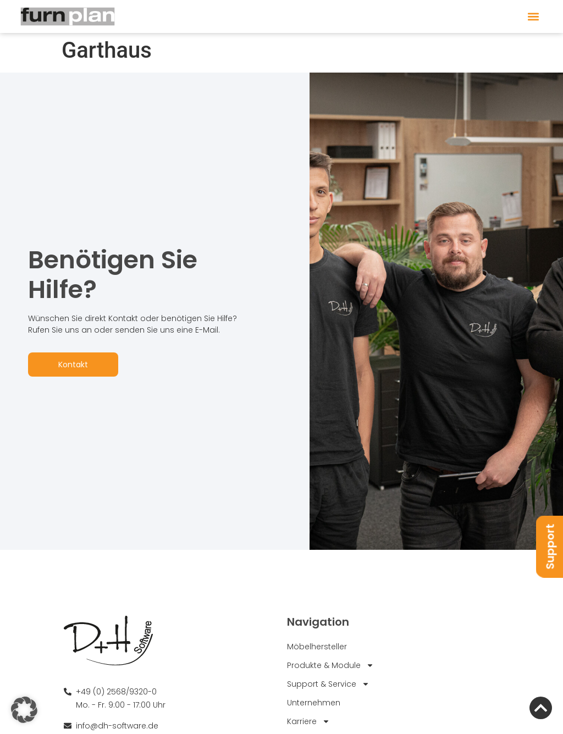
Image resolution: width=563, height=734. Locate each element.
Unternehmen (313, 702)
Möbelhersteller (317, 646)
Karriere (308, 720)
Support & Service (328, 683)
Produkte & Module (330, 664)
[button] (533, 17)
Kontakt (73, 364)
